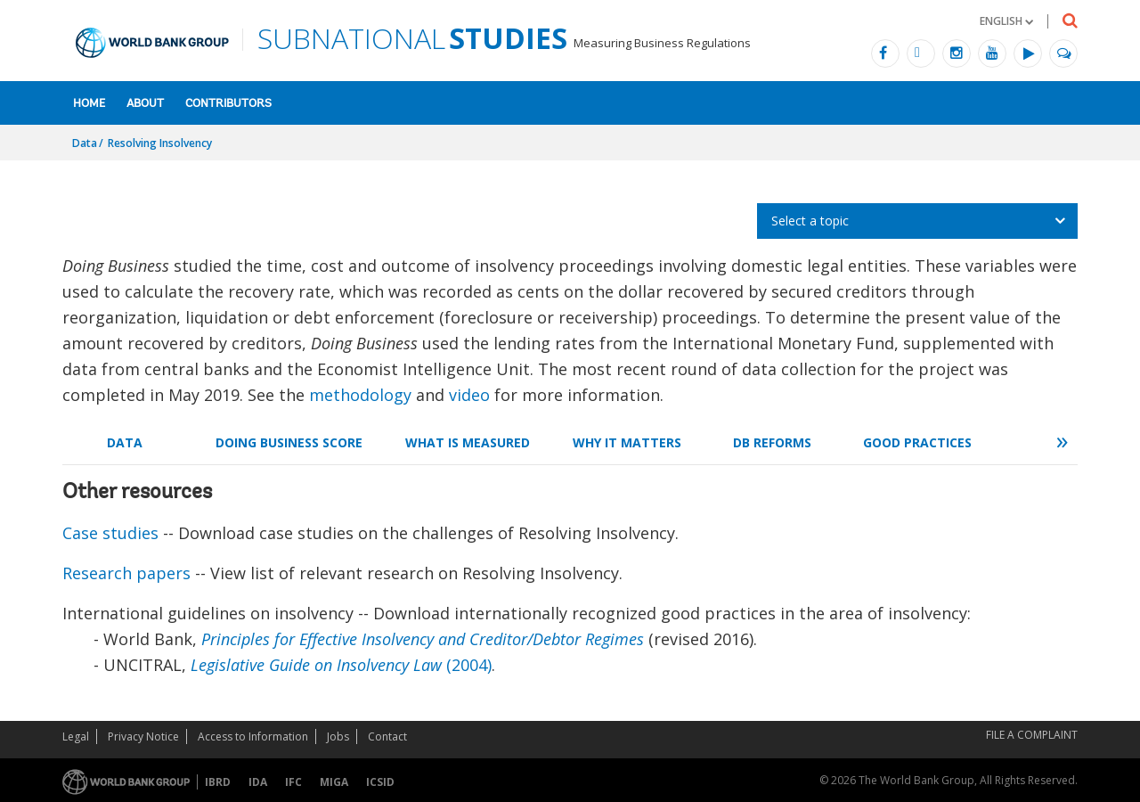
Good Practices (917, 442)
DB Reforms (772, 442)
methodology (360, 394)
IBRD (218, 782)
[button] (1006, 21)
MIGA (334, 782)
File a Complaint (1032, 734)
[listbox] (917, 221)
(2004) (341, 664)
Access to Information (253, 736)
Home (89, 104)
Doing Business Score (289, 442)
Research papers (126, 573)
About (145, 104)
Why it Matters (627, 442)
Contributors (228, 104)
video (469, 394)
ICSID (380, 782)
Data (84, 143)
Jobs (338, 736)
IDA (257, 782)
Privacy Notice (143, 736)
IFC (293, 782)
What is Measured (467, 442)
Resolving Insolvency (160, 143)
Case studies (110, 533)
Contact (387, 736)
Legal (75, 736)
